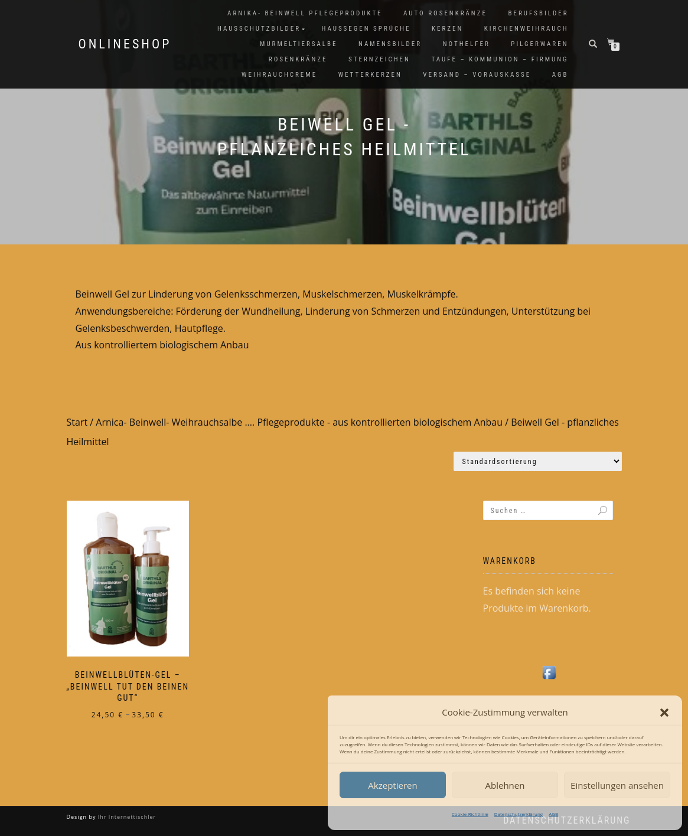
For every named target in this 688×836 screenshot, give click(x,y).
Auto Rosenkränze (445, 13)
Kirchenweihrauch (526, 28)
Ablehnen (505, 785)
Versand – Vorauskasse (477, 75)
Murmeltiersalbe (298, 44)
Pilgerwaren (539, 44)
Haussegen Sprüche (366, 28)
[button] (664, 713)
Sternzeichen (379, 59)
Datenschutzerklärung (518, 814)
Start (77, 422)
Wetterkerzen (370, 75)
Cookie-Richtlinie (470, 814)
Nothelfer (466, 44)
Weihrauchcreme (279, 75)
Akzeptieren (392, 785)
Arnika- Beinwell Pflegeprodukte (304, 13)
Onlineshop (125, 44)
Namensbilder (390, 44)
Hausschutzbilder (259, 28)
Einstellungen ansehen (617, 785)
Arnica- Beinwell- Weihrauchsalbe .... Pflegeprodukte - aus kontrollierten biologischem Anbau (299, 422)
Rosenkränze (298, 59)
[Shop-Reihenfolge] (538, 461)
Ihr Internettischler (126, 817)
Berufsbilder (538, 13)
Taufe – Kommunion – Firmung (499, 59)
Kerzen (447, 28)
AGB (553, 814)
